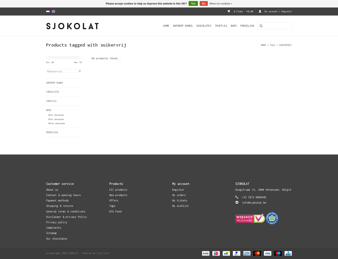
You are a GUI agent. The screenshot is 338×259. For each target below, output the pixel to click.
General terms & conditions (65, 211)
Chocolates (203, 25)
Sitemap (51, 233)
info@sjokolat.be (254, 202)
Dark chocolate (56, 115)
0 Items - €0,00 (241, 11)
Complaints (53, 227)
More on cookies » (221, 3)
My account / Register (275, 11)
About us (52, 189)
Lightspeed (103, 253)
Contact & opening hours (63, 195)
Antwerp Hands (182, 25)
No (203, 3)
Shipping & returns (59, 206)
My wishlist (180, 206)
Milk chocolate (56, 119)
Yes (193, 3)
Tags (272, 45)
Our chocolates (56, 238)
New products (118, 195)
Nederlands (48, 11)
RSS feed (115, 211)
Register (178, 189)
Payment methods (57, 200)
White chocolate (57, 123)
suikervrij (285, 45)
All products (118, 189)
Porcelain (247, 25)
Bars (234, 25)
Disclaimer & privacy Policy (66, 216)
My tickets (179, 200)
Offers (113, 200)
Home (166, 25)
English (53, 11)
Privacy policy (56, 222)
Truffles (221, 25)
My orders (179, 195)
